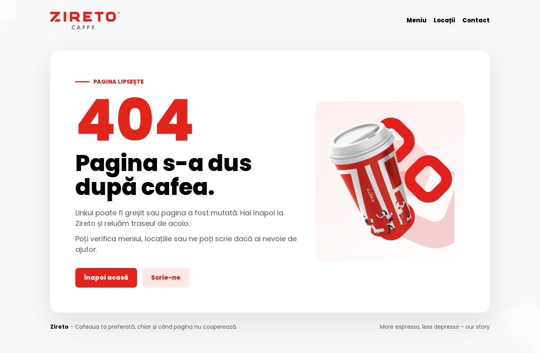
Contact (476, 20)
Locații (444, 20)
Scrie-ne (166, 277)
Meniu (417, 20)
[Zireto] (85, 20)
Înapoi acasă (106, 277)
